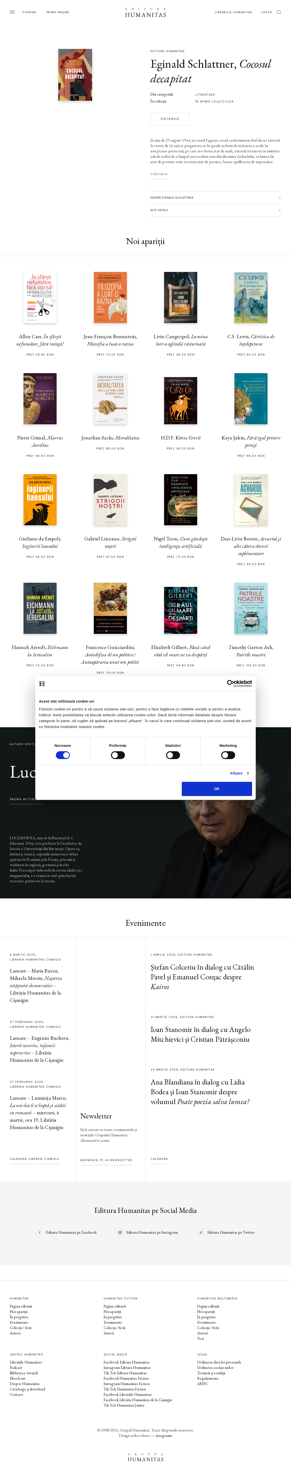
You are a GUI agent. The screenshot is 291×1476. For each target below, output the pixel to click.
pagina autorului (26, 799)
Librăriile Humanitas (234, 12)
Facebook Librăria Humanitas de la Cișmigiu (138, 1399)
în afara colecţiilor (214, 101)
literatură (205, 94)
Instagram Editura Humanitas (127, 1367)
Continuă (159, 174)
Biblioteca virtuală (24, 1372)
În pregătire (19, 1316)
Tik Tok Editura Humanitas (125, 1372)
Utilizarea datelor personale (219, 1362)
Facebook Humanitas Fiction (126, 1378)
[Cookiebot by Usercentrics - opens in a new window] (230, 683)
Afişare (236, 773)
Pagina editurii (21, 1306)
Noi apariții (18, 1311)
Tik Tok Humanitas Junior (124, 1405)
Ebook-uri (17, 1378)
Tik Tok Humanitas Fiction (125, 1389)
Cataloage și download (27, 1389)
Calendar (159, 1159)
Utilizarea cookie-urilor (215, 1367)
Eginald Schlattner (192, 63)
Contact (16, 1394)
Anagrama (164, 1435)
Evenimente (19, 1322)
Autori (15, 1333)
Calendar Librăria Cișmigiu (34, 1159)
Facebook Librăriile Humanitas (128, 1394)
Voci (200, 1338)
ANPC (202, 1383)
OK (217, 789)
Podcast (16, 1367)
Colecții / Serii (20, 1327)
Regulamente (207, 1378)
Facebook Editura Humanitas (127, 1362)
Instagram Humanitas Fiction (127, 1383)
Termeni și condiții (211, 1372)
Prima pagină (58, 12)
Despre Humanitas (25, 1383)
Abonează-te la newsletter (106, 1160)
